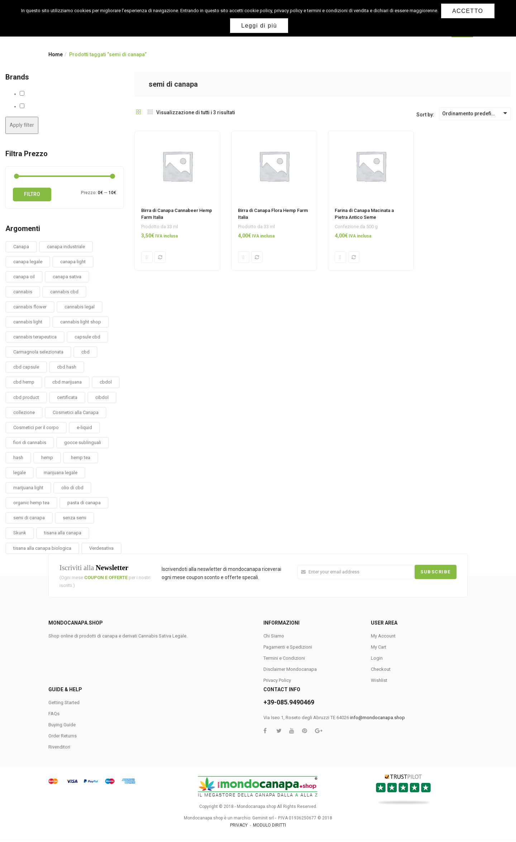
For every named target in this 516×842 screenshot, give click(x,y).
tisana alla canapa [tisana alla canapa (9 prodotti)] (62, 532)
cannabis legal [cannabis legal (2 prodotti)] (79, 306)
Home (55, 54)
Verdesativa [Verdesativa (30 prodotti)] (101, 548)
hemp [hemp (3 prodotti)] (47, 457)
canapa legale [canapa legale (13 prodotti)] (27, 261)
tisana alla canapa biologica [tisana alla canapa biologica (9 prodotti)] (42, 548)
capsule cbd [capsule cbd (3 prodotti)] (87, 337)
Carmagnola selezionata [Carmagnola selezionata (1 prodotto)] (38, 352)
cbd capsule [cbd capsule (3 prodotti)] (26, 367)
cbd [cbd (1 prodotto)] (85, 352)
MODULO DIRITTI (269, 825)
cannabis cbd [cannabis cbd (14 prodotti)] (64, 291)
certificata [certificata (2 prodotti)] (67, 397)
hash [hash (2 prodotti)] (18, 457)
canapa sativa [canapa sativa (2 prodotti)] (67, 276)
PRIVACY (239, 825)
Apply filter (22, 125)
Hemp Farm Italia (43, 106)
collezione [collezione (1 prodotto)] (24, 412)
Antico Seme (38, 94)
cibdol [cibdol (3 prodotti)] (102, 397)
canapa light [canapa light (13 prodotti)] (73, 261)
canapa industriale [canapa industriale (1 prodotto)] (66, 246)
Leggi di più (260, 26)
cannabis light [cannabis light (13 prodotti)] (27, 321)
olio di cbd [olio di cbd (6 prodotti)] (72, 487)
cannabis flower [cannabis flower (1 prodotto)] (30, 306)
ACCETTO (468, 11)
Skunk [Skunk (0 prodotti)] (19, 532)
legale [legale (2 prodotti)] (19, 472)
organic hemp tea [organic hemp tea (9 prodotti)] (31, 502)
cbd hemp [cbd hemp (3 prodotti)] (23, 382)
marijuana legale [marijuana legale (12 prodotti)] (60, 472)
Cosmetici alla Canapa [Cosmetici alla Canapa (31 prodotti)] (76, 412)
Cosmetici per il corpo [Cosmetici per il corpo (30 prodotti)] (36, 427)
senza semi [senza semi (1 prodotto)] (74, 517)
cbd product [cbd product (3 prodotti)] (26, 397)
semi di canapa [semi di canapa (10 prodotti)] (29, 517)
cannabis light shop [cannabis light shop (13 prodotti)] (80, 321)
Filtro (32, 194)
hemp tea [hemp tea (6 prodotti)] (80, 457)
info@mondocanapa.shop (377, 717)
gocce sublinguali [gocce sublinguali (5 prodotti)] (82, 442)
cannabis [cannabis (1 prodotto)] (22, 291)
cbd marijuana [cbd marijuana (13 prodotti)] (67, 382)
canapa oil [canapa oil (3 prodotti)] (24, 276)
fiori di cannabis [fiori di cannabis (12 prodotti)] (29, 442)
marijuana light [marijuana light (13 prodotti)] (28, 487)
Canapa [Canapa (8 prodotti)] (21, 246)
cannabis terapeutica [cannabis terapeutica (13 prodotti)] (35, 337)
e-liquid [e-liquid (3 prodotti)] (84, 427)
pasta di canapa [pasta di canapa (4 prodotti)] (84, 502)
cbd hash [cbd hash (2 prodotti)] (66, 367)
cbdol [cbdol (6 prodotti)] (106, 382)
